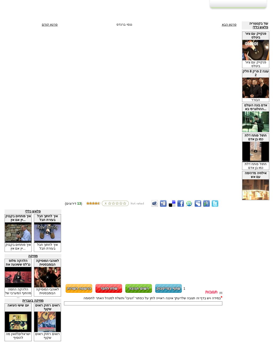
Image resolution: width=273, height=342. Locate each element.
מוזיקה (33, 256)
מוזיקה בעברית (32, 300)
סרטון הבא (229, 24)
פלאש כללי (260, 27)
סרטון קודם (50, 24)
